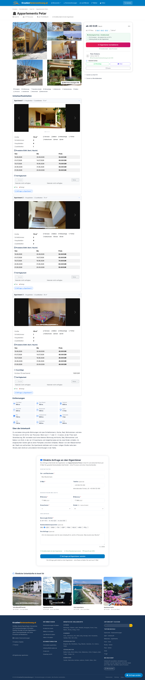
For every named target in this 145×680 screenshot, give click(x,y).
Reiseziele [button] (55, 3)
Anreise (44, 497)
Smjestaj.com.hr (47, 654)
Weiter (75, 180)
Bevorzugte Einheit (47, 518)
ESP (64, 527)
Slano (91, 660)
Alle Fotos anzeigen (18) (70, 82)
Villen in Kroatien (48, 637)
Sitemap (116, 677)
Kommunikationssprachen (51, 524)
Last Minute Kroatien (49, 634)
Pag (79, 644)
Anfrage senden (134, 675)
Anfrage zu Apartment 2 (23, 288)
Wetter (94, 3)
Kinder (80, 505)
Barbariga (66, 627)
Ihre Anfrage (47, 531)
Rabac (65, 629)
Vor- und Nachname (47, 473)
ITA (59, 527)
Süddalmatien (68, 649)
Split (99, 652)
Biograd (65, 644)
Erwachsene (44, 505)
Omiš (90, 652)
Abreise (77, 497)
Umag (74, 629)
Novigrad (86, 627)
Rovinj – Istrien (108, 644)
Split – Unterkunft (109, 635)
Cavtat (65, 660)
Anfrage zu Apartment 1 (23, 191)
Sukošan (88, 644)
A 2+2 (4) (62, 521)
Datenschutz (109, 677)
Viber (120, 64)
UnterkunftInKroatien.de (50, 648)
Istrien (66, 625)
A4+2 (102, 30)
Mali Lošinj (80, 635)
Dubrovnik (67, 657)
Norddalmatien (23, 9)
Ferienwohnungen (70, 3)
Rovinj (69, 629)
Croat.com (46, 651)
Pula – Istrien (108, 648)
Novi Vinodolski (93, 635)
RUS (74, 527)
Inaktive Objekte (18, 642)
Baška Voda (66, 652)
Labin (76, 627)
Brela (76, 652)
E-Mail (42, 481)
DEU (42, 527)
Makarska (85, 652)
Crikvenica (70, 635)
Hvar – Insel (107, 641)
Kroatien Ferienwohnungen (21, 638)
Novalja (85, 635)
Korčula (77, 660)
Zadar (65, 646)
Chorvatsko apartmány (49, 645)
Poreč (92, 627)
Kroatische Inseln (48, 628)
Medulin (81, 627)
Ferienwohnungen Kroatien (51, 625)
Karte (108, 68)
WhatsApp (97, 64)
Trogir (65, 654)
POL (86, 527)
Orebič (87, 660)
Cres (64, 635)
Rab (69, 638)
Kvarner (66, 633)
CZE (48, 527)
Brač (72, 652)
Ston (95, 660)
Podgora (94, 652)
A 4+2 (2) (53, 521)
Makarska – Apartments (111, 638)
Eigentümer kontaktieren (108, 45)
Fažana (72, 627)
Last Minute (84, 3)
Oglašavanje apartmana (20, 655)
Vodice (96, 644)
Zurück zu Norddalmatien (93, 78)
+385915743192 (91, 61)
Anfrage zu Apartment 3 (23, 392)
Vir (93, 644)
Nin (70, 644)
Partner (15, 645)
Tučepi (70, 654)
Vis (73, 654)
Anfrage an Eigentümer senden (72, 556)
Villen (102, 3)
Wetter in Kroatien (48, 631)
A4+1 (98, 30)
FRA (69, 527)
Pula (96, 627)
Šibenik (83, 644)
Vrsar (78, 629)
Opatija (65, 638)
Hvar (80, 652)
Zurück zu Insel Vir (91, 75)
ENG (53, 527)
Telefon (78, 481)
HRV (80, 527)
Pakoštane (74, 644)
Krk (75, 635)
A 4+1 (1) (44, 521)
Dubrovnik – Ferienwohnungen (113, 632)
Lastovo (82, 660)
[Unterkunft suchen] (117, 625)
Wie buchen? (109, 668)
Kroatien (15, 9)
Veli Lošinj (74, 638)
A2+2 (106, 30)
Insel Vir (32, 9)
